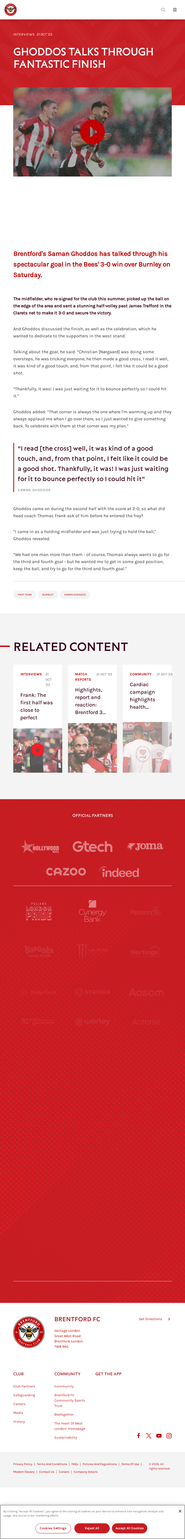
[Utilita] (39, 1114)
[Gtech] (92, 846)
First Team (25, 594)
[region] (92, 1522)
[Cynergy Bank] (92, 911)
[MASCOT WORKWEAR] (146, 1073)
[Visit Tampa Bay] (92, 1073)
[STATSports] (39, 1032)
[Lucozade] (146, 1235)
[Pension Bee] (146, 911)
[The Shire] (92, 1195)
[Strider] (92, 992)
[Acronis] (146, 1032)
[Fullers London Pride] (39, 911)
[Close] (180, 1511)
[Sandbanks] (39, 1195)
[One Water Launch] (146, 1114)
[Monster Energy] (92, 951)
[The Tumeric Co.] (92, 1235)
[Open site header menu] (175, 9)
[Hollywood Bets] (40, 846)
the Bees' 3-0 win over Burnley (116, 264)
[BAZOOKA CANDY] (39, 951)
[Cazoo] (66, 872)
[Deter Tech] (39, 992)
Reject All (92, 1528)
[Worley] (92, 1032)
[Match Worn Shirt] (92, 1154)
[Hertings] (146, 951)
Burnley (48, 594)
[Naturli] (92, 1114)
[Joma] (145, 846)
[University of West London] (39, 1073)
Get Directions (150, 1341)
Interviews (24, 34)
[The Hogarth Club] (39, 1235)
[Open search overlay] (163, 10)
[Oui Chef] (146, 1154)
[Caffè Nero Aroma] (92, 1276)
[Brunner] (39, 1154)
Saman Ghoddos (75, 594)
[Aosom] (146, 992)
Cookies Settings (53, 1528)
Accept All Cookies (129, 1528)
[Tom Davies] (146, 1195)
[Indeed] (119, 871)
